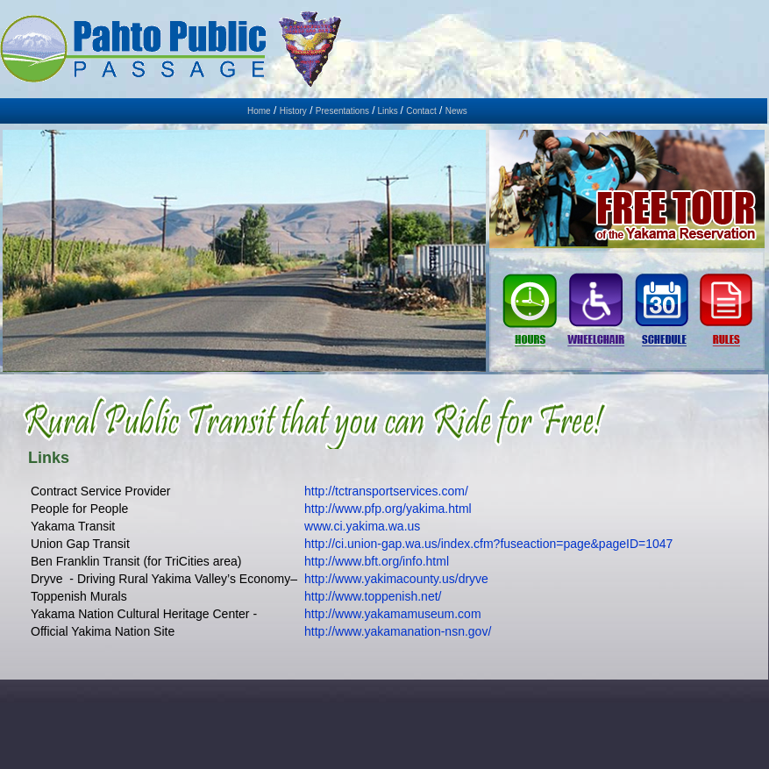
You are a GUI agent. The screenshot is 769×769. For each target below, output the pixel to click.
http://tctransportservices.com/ (386, 491)
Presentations (342, 111)
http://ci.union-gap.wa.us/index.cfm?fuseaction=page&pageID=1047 (488, 544)
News (456, 111)
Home (259, 111)
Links (388, 111)
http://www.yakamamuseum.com (392, 614)
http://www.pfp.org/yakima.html (388, 509)
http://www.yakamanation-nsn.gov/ (397, 631)
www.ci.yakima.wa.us (362, 526)
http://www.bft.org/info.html (376, 561)
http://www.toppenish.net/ (372, 596)
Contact (421, 111)
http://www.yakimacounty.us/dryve (396, 579)
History (293, 111)
